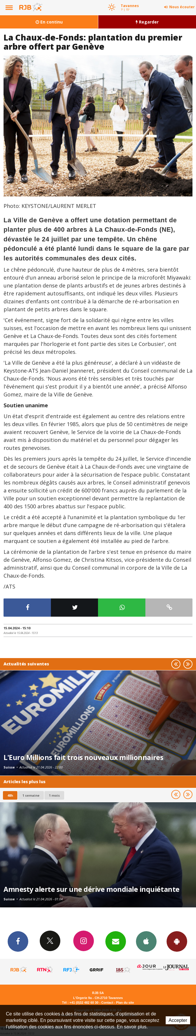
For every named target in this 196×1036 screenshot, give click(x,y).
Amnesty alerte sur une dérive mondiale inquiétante (92, 889)
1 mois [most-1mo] (54, 795)
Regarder (147, 22)
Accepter (178, 1020)
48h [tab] (10, 795)
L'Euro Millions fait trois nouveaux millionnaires (83, 757)
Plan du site (125, 1002)
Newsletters (115, 941)
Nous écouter (182, 6)
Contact (107, 1002)
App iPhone (146, 941)
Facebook (18, 941)
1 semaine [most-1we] (30, 795)
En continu (49, 22)
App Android (177, 941)
